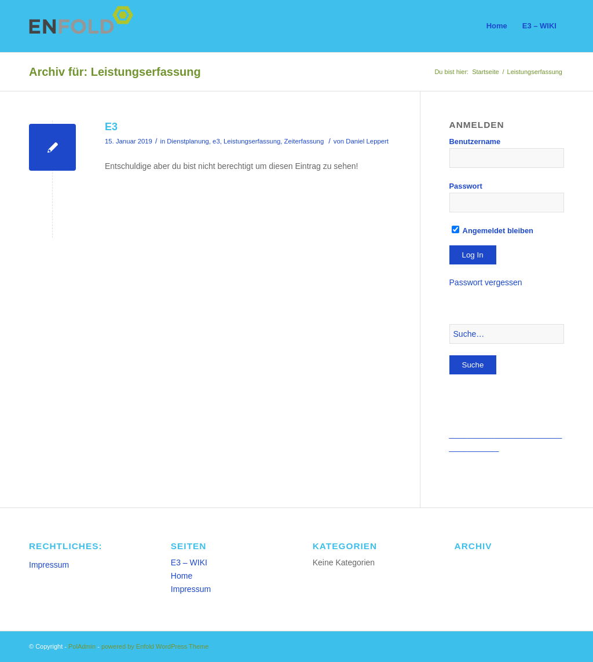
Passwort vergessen (485, 282)
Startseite (485, 71)
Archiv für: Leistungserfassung (115, 71)
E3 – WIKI (189, 562)
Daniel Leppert (367, 141)
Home (181, 575)
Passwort (465, 186)
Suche (473, 365)
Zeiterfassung (304, 141)
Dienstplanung (187, 141)
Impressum (49, 564)
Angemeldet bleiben (492, 230)
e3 (216, 141)
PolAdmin (82, 646)
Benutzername (475, 141)
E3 (111, 127)
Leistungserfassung (252, 141)
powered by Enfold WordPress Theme (154, 646)
